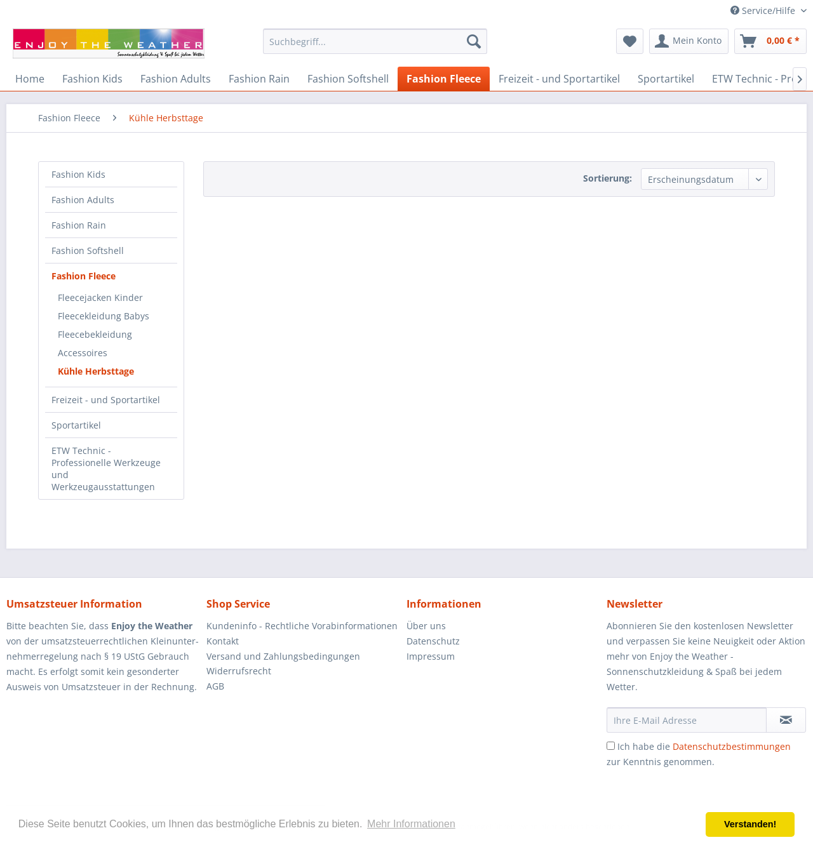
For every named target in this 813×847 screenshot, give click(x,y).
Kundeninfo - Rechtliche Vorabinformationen (302, 626)
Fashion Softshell (87, 250)
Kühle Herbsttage (96, 371)
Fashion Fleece (83, 276)
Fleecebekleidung (95, 334)
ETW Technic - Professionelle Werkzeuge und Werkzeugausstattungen (106, 468)
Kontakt (222, 641)
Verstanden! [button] (750, 824)
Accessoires (82, 353)
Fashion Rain (78, 225)
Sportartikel (76, 425)
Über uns (426, 626)
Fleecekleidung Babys (103, 316)
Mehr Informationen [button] (411, 823)
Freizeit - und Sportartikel (105, 400)
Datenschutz (433, 641)
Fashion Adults (82, 200)
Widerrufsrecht (238, 671)
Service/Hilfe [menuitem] (764, 10)
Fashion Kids (78, 174)
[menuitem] (375, 41)
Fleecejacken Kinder (100, 297)
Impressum (430, 656)
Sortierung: (607, 178)
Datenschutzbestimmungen (732, 746)
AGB (215, 686)
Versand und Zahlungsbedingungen (283, 656)
